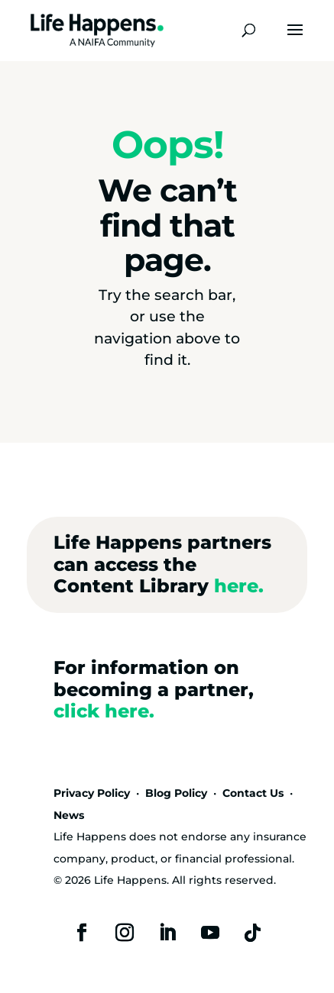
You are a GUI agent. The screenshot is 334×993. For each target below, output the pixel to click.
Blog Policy (176, 793)
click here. (104, 711)
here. (239, 586)
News (69, 815)
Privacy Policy (92, 793)
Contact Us (253, 793)
